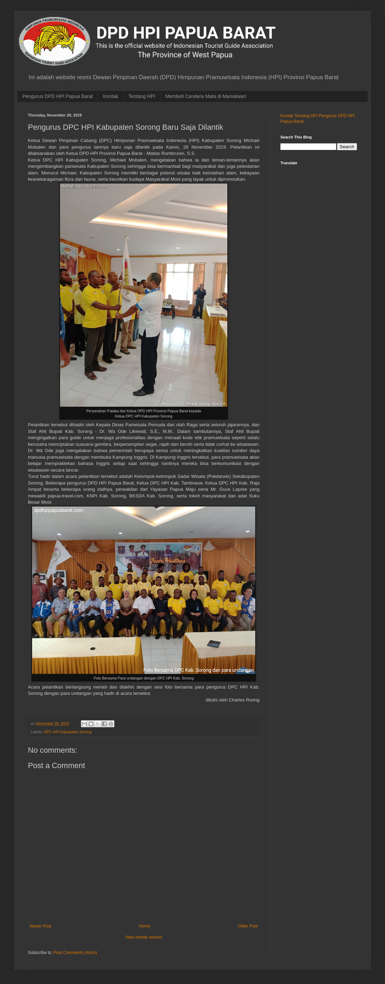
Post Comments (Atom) (75, 952)
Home (144, 926)
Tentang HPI (141, 96)
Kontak (110, 96)
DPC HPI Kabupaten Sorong (68, 732)
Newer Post (40, 926)
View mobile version (144, 937)
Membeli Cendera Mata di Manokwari (205, 96)
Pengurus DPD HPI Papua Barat (57, 96)
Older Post (248, 926)
